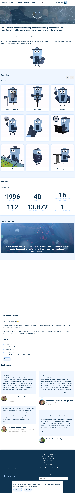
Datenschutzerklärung (30, 486)
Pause (71, 77)
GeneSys (32, 251)
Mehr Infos (56, 474)
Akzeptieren (18, 489)
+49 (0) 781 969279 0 (47, 460)
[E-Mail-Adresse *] (53, 478)
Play (68, 77)
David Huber (60, 331)
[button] (69, 2)
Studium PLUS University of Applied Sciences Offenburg (19, 354)
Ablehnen (28, 489)
